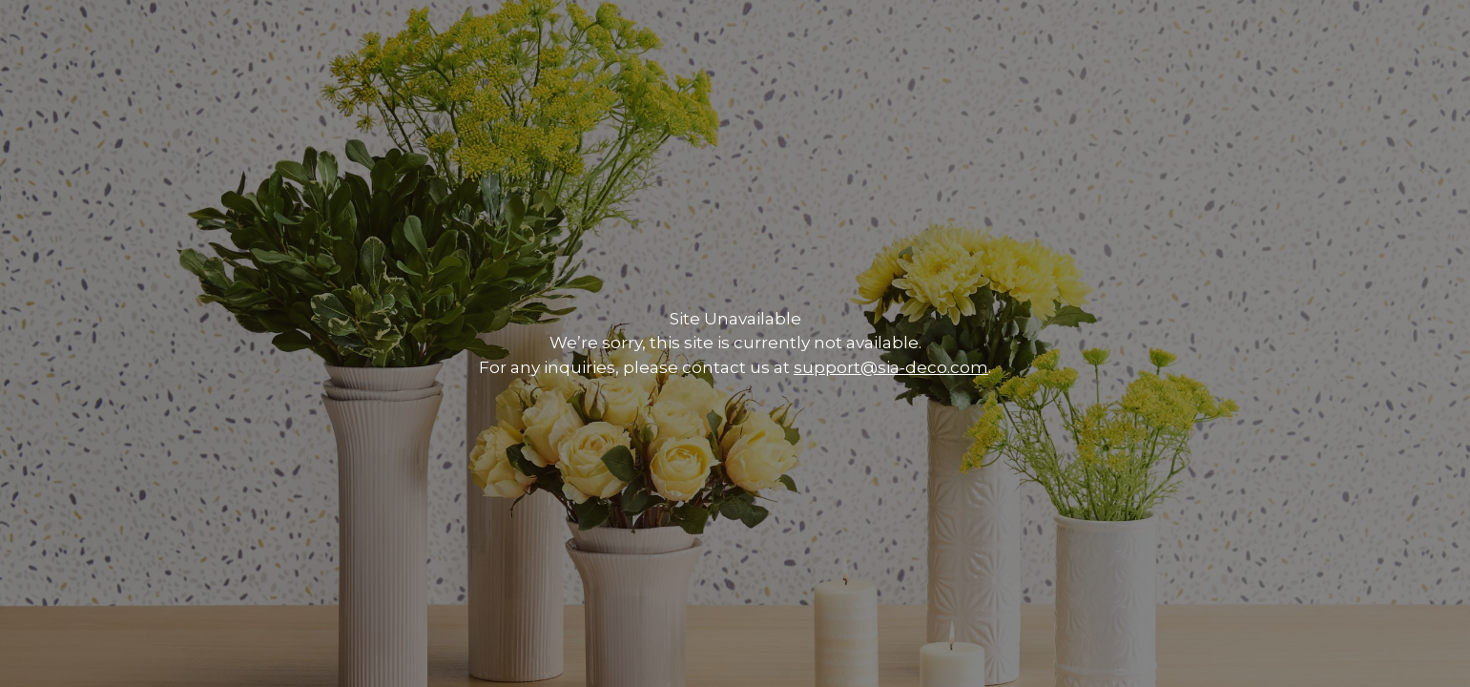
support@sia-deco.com (891, 367)
